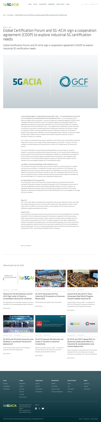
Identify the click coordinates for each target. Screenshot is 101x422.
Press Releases (10, 15)
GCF (67, 140)
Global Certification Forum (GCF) (71, 116)
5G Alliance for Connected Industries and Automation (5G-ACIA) (43, 118)
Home (4, 15)
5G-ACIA (31, 150)
